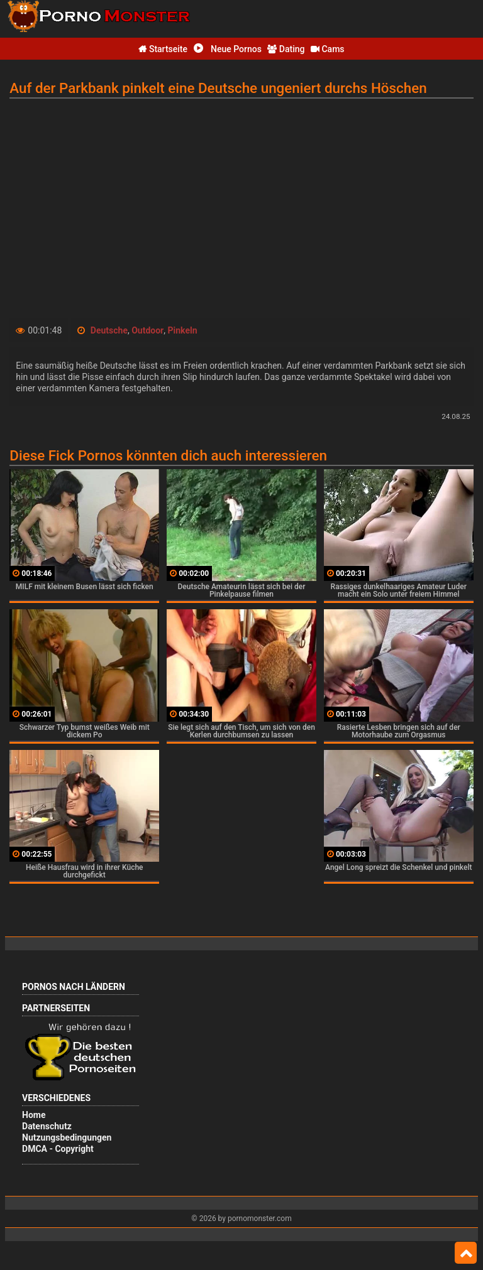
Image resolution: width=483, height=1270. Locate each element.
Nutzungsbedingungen (66, 1137)
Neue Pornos (228, 49)
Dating (285, 49)
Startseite (162, 49)
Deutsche (109, 330)
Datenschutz (47, 1126)
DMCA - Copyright (58, 1149)
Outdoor (147, 330)
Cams (328, 49)
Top (465, 1253)
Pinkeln (182, 330)
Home (33, 1115)
